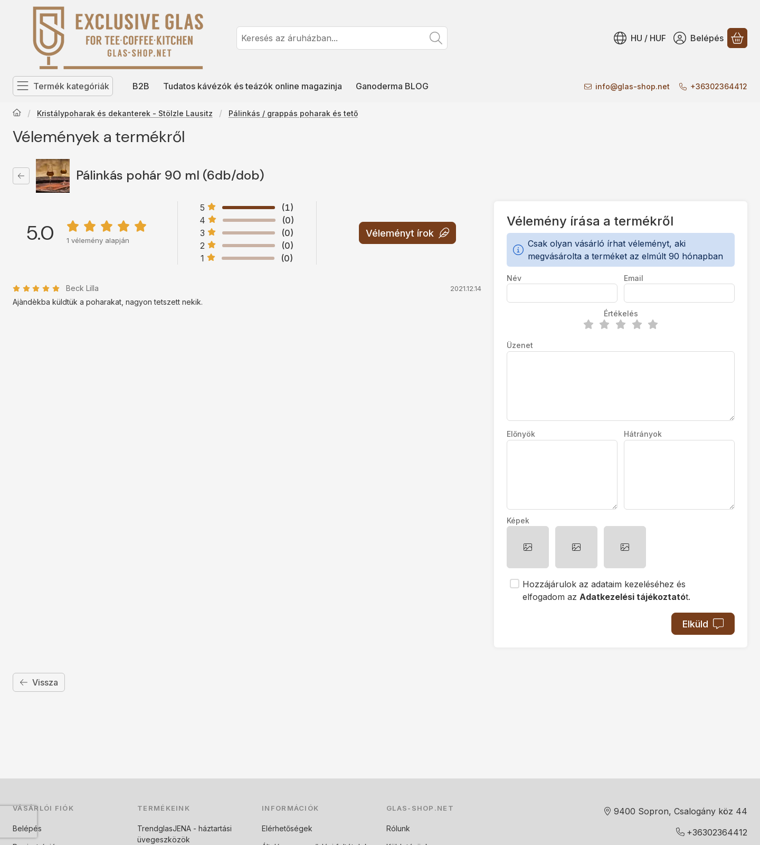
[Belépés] (698, 38)
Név (514, 278)
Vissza (39, 682)
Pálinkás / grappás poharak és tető (293, 113)
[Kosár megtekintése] (737, 38)
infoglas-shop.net (632, 86)
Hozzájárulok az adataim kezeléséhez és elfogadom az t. (606, 590)
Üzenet (520, 345)
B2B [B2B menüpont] (140, 86)
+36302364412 (718, 86)
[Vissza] (21, 175)
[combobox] (342, 38)
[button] (528, 547)
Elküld (703, 624)
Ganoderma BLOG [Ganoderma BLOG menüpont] (392, 86)
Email (633, 278)
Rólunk (398, 828)
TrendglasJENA (164, 828)
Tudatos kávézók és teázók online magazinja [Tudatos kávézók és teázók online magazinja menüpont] (252, 86)
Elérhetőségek (287, 828)
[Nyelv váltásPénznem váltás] (640, 38)
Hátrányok (643, 433)
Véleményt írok (407, 232)
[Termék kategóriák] (63, 86)
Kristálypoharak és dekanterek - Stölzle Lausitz (125, 113)
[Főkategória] (17, 113)
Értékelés (621, 313)
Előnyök (521, 433)
